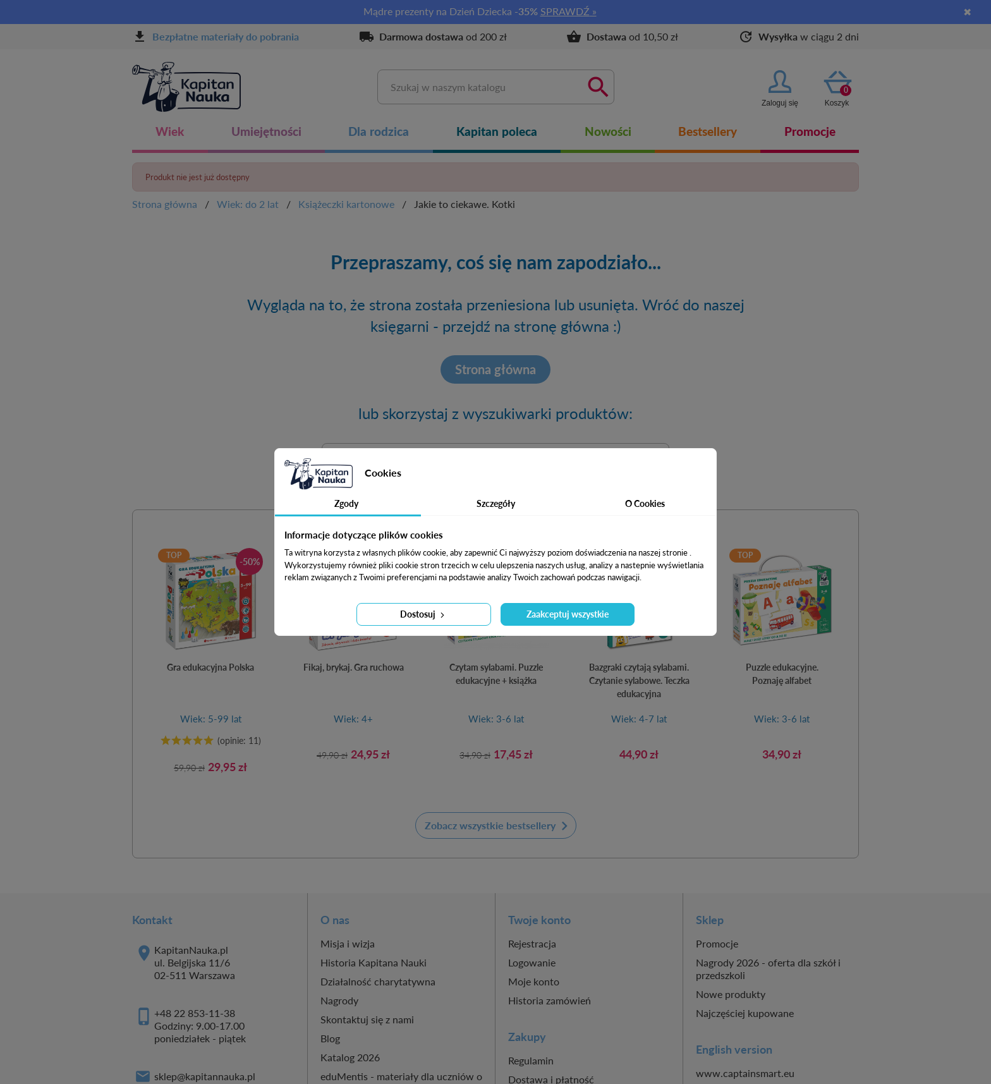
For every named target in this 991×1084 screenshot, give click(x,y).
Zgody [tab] (346, 503)
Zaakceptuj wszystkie (567, 614)
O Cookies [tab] (645, 503)
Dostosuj (423, 614)
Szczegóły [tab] (496, 503)
